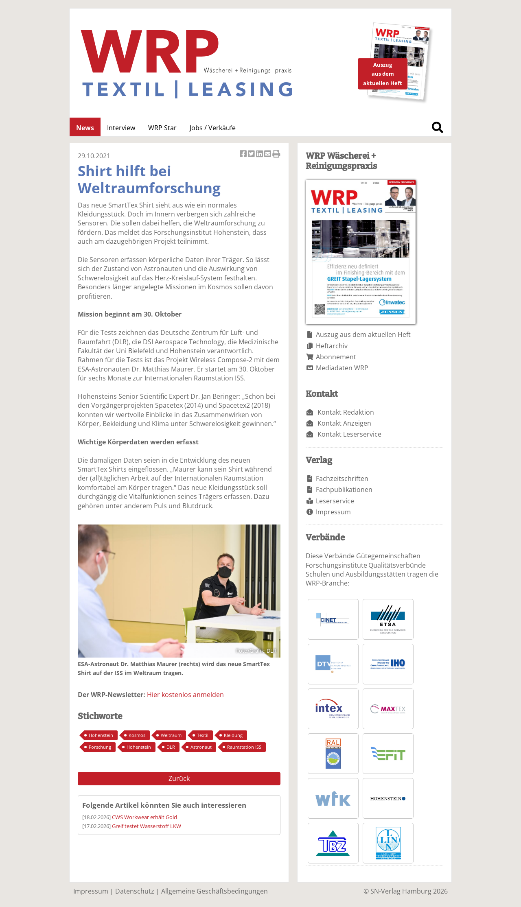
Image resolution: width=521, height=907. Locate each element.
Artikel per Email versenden (268, 154)
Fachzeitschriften (342, 478)
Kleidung (233, 735)
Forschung (100, 747)
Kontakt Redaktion (345, 412)
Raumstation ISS (244, 747)
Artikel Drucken (276, 154)
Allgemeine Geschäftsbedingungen (214, 891)
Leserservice (335, 500)
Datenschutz (134, 891)
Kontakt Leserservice (349, 434)
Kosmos (137, 735)
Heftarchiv (332, 345)
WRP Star (162, 127)
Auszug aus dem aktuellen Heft (363, 334)
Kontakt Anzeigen (344, 423)
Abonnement (336, 356)
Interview (121, 127)
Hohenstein (101, 735)
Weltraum (171, 735)
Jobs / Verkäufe (213, 127)
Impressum (333, 511)
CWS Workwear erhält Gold (144, 817)
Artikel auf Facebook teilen (244, 154)
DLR (170, 747)
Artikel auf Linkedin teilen (260, 154)
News (85, 127)
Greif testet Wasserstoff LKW (146, 826)
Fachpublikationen (344, 489)
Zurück (179, 778)
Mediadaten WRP (342, 367)
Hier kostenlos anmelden (185, 694)
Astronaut (201, 747)
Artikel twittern (252, 154)
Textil (202, 735)
